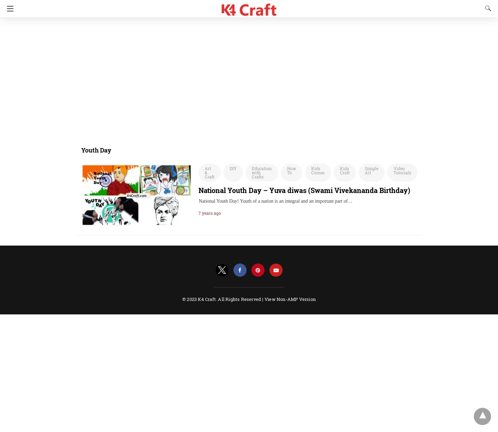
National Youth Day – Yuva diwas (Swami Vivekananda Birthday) (304, 190)
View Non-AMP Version (290, 299)
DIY (233, 168)
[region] (247, 77)
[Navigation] (8, 8)
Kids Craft (345, 170)
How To (291, 170)
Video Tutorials (402, 170)
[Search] (486, 8)
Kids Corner (318, 170)
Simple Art (371, 170)
